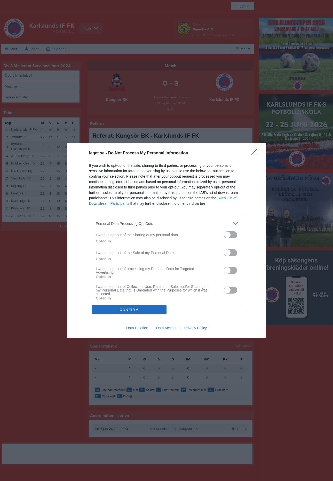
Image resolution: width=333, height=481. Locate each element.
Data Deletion (137, 328)
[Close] (256, 153)
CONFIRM (129, 310)
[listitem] (166, 223)
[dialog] (166, 240)
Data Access (166, 328)
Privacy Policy (195, 328)
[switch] (230, 234)
